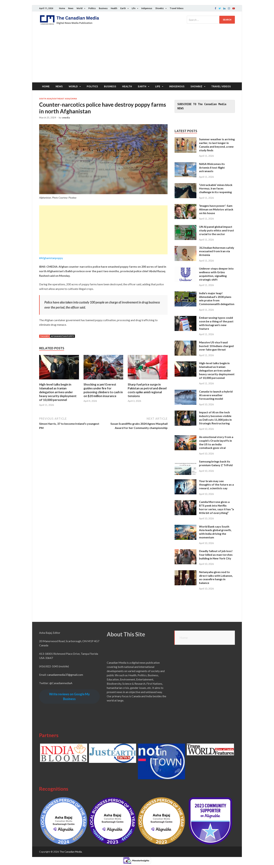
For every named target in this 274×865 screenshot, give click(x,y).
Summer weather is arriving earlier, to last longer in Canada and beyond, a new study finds (217, 144)
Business (103, 8)
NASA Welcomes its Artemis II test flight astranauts (212, 167)
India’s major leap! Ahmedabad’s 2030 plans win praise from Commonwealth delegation (216, 298)
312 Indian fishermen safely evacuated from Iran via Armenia (216, 251)
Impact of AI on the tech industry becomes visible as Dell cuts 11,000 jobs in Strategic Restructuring (215, 418)
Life (133, 8)
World (79, 8)
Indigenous (146, 8)
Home (62, 8)
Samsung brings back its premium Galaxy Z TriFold (216, 463)
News (70, 8)
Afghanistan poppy (62, 336)
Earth (123, 8)
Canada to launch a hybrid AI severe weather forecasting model (216, 395)
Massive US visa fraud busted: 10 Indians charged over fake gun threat (216, 346)
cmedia (66, 117)
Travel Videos (176, 8)
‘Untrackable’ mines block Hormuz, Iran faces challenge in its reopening (215, 188)
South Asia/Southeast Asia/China (58, 99)
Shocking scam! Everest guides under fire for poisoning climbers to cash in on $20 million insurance (103, 390)
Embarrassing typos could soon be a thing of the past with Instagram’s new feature (216, 323)
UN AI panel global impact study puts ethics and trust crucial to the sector (216, 230)
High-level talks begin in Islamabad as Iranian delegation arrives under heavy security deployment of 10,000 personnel (58, 392)
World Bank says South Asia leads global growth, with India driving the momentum (215, 532)
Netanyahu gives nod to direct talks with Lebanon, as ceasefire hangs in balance (216, 577)
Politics (92, 8)
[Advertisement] (137, 56)
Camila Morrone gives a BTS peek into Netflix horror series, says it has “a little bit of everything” (216, 507)
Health (114, 8)
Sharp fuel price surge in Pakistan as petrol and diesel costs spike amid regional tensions (147, 390)
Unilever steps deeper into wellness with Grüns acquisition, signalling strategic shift (216, 274)
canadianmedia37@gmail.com (65, 674)
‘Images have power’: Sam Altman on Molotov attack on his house (216, 209)
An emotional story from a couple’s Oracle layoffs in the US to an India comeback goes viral (216, 442)
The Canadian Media (70, 851)
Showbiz (159, 8)
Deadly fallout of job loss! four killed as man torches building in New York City (216, 554)
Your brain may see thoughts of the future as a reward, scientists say (216, 484)
